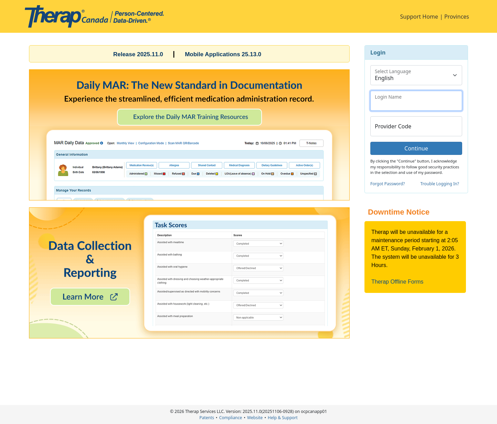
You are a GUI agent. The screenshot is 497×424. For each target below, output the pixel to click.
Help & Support (283, 418)
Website (255, 418)
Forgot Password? (387, 184)
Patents (206, 418)
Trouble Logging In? (439, 184)
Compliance (230, 418)
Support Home (419, 16)
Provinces (456, 16)
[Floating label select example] (416, 75)
